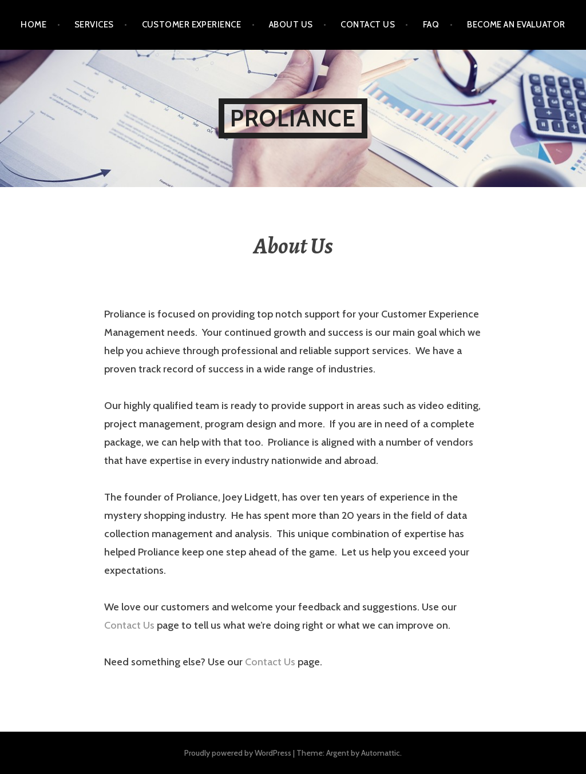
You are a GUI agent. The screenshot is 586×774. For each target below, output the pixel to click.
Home (33, 24)
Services (94, 24)
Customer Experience (191, 24)
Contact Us (367, 24)
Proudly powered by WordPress (237, 753)
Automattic (380, 753)
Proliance (293, 118)
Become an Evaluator (516, 24)
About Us (291, 24)
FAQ (431, 24)
